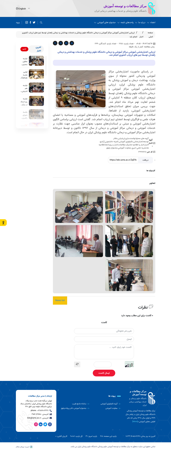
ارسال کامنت (104, 373)
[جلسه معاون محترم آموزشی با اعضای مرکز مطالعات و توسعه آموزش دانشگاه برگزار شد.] (36, 61)
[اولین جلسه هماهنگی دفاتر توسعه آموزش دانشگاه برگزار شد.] (36, 74)
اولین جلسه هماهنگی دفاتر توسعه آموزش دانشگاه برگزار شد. (23, 75)
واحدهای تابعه (125, 22)
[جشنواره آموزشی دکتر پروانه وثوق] (75, 408)
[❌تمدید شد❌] (36, 128)
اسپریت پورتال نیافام (24, 446)
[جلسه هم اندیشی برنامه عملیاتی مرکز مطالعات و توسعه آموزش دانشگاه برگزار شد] (36, 88)
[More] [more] (135, 421)
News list (60, 300)
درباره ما (140, 22)
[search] (41, 22)
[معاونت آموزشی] (106, 408)
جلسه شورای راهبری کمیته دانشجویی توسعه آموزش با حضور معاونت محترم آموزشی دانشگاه (23, 115)
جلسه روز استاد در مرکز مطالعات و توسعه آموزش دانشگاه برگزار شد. (24, 102)
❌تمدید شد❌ (24, 128)
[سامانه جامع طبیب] (75, 403)
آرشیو (24, 49)
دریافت (146, 160)
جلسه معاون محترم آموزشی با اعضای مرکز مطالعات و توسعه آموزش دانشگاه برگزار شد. (24, 61)
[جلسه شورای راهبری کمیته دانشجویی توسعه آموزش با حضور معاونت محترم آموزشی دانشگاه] (36, 115)
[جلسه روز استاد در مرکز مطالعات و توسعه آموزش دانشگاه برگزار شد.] (36, 101)
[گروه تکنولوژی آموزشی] (106, 403)
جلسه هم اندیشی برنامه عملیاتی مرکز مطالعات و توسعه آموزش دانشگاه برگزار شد (24, 88)
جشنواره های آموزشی (105, 22)
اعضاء (151, 22)
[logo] (140, 398)
